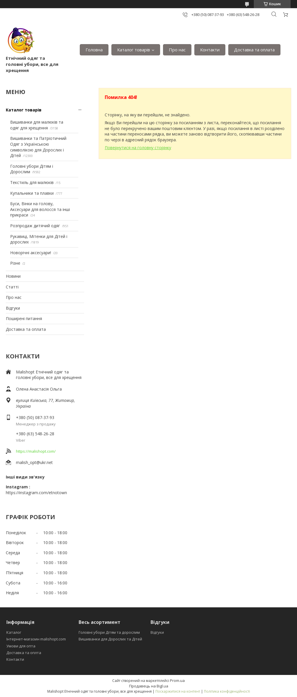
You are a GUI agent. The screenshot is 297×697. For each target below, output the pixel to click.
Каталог (13, 632)
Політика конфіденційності (227, 691)
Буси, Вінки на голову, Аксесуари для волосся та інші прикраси (40, 209)
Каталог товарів (133, 50)
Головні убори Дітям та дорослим (109, 632)
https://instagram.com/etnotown (36, 492)
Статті (12, 287)
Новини (13, 276)
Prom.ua (177, 680)
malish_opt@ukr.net (34, 462)
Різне (15, 263)
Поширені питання (24, 318)
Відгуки (13, 308)
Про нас (177, 50)
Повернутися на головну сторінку (138, 147)
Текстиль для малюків (32, 182)
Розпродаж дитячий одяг (35, 225)
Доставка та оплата (254, 50)
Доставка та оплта (23, 652)
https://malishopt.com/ (36, 451)
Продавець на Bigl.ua (148, 686)
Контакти (210, 50)
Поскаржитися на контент (177, 691)
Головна (94, 50)
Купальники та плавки (32, 193)
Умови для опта (20, 646)
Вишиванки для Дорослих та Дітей (110, 639)
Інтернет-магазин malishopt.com (36, 639)
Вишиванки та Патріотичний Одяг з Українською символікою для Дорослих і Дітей (38, 147)
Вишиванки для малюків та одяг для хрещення (36, 125)
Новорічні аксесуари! (30, 252)
